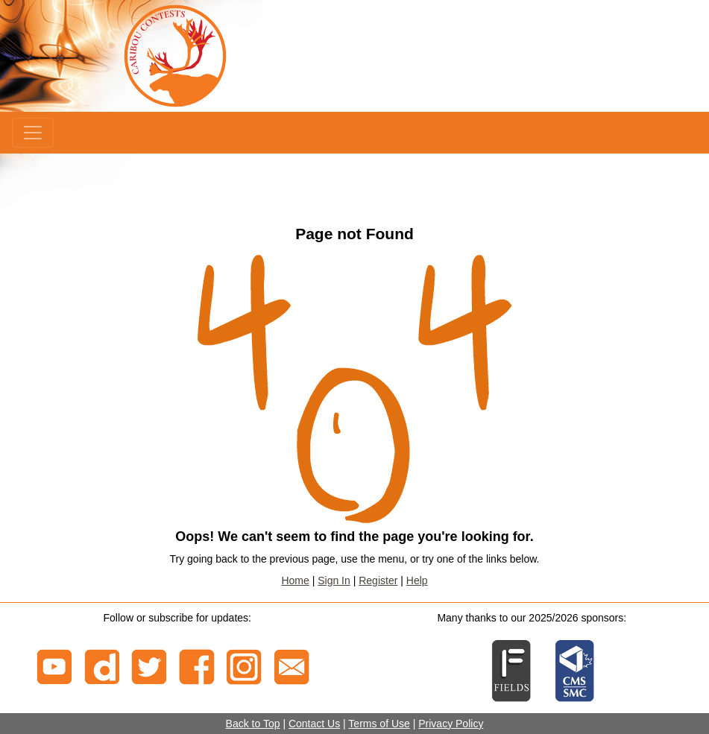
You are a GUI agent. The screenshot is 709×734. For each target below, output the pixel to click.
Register (378, 580)
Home (295, 580)
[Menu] (33, 133)
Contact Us (314, 724)
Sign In (334, 580)
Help (417, 580)
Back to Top (253, 724)
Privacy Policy (450, 724)
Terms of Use (378, 724)
